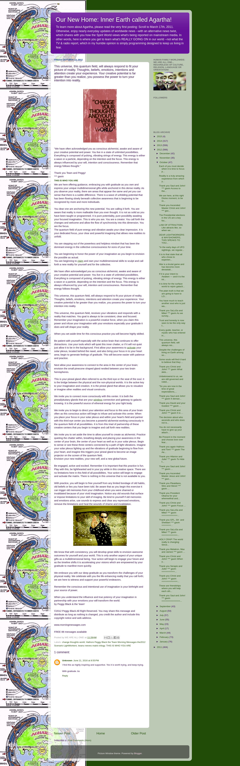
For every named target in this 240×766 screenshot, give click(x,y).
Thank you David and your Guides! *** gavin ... (172, 404)
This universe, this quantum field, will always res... (169, 342)
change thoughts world (73, 642)
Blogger (138, 753)
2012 (160, 149)
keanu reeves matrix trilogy (91, 645)
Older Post (138, 733)
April (162, 628)
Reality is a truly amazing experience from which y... (171, 178)
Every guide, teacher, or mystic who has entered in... (172, 333)
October (164, 162)
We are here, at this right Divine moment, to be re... (171, 198)
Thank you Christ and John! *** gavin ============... (170, 578)
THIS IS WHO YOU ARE (66, 180)
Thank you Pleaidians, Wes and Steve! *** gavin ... (170, 486)
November (165, 158)
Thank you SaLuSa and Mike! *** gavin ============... (171, 513)
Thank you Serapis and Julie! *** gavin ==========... (170, 569)
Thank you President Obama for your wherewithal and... (169, 496)
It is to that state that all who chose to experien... (170, 257)
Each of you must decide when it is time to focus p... (172, 169)
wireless (97, 399)
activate (131, 347)
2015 (160, 136)
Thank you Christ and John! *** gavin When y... (171, 559)
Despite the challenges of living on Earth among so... (172, 352)
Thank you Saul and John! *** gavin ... (172, 467)
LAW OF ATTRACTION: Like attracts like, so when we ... (171, 228)
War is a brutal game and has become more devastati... (171, 267)
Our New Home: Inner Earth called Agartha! (114, 19)
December (165, 153)
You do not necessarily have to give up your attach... (170, 430)
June (162, 619)
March (163, 633)
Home (100, 733)
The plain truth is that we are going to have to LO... (171, 293)
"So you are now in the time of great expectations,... (170, 389)
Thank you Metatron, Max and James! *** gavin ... (172, 550)
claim (80, 261)
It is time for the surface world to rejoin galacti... (172, 285)
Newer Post (62, 733)
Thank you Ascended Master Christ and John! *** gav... (172, 208)
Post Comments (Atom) (79, 740)
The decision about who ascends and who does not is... (172, 420)
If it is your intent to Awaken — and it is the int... (172, 277)
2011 (160, 647)
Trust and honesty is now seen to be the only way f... (172, 323)
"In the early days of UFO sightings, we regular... (171, 248)
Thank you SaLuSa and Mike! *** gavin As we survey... (171, 313)
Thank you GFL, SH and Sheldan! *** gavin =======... (171, 522)
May (162, 624)
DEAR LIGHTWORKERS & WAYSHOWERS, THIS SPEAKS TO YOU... (171, 239)
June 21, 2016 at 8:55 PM (86, 660)
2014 (160, 141)
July (162, 615)
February (164, 637)
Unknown (67, 660)
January (164, 641)
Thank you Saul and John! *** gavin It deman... (172, 397)
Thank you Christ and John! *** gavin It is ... (171, 411)
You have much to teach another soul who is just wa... (172, 303)
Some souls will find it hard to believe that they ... (172, 360)
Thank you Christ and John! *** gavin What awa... (170, 369)
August (163, 611)
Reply (65, 675)
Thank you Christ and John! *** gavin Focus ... (172, 504)
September (165, 606)
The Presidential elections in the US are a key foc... (172, 218)
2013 (160, 145)
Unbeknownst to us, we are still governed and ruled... (171, 379)
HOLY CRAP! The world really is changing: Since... (171, 542)
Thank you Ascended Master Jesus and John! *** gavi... (172, 476)
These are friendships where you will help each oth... (170, 588)
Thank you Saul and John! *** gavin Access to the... (172, 188)
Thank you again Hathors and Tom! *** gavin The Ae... (172, 449)
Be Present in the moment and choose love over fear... (172, 440)
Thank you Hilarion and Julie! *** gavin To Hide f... (171, 459)
